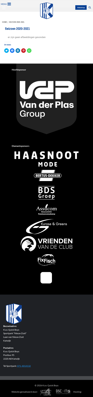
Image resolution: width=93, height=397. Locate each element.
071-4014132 (24, 366)
